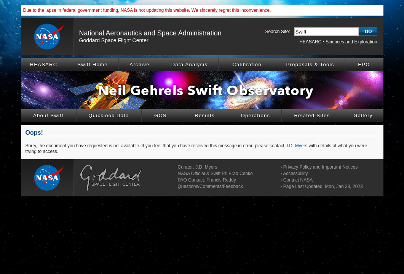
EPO (364, 64)
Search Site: (277, 31)
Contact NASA (298, 180)
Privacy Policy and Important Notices (320, 167)
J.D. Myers (296, 145)
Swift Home (92, 64)
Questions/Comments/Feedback (210, 186)
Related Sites (312, 115)
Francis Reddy (221, 180)
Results (204, 115)
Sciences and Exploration (351, 42)
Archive (139, 64)
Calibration (246, 64)
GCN (160, 115)
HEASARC (310, 42)
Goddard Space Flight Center (114, 40)
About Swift (48, 115)
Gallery (362, 115)
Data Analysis (189, 64)
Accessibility (295, 173)
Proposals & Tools (310, 64)
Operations (255, 115)
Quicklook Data (108, 115)
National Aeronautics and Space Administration (150, 33)
